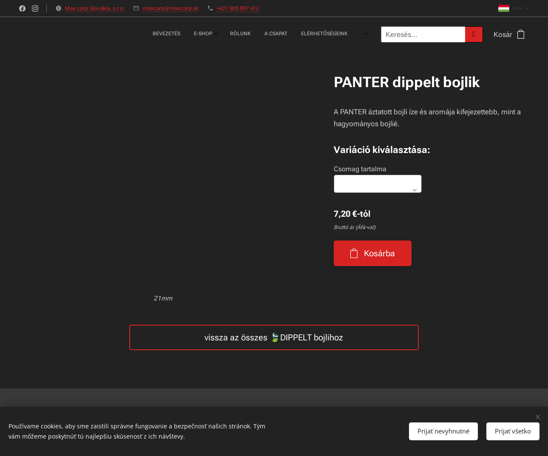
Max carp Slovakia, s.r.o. (95, 8)
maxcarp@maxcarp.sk (170, 8)
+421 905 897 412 (237, 8)
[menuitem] (227, 34)
